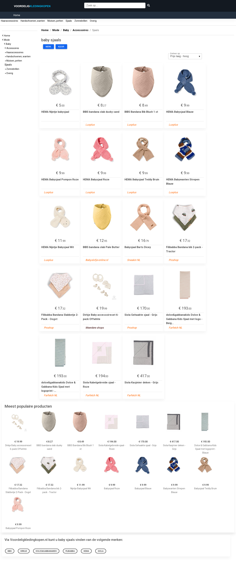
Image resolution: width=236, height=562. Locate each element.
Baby (9, 44)
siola (101, 551)
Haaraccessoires (9, 21)
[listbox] (185, 56)
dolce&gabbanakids (46, 551)
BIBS (10, 551)
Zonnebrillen (80, 21)
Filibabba (70, 551)
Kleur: (61, 47)
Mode (7, 40)
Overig (93, 21)
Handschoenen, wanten (33, 21)
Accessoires (13, 48)
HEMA (86, 551)
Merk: (48, 47)
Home (16, 15)
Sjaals (69, 21)
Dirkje (23, 551)
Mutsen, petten (55, 21)
